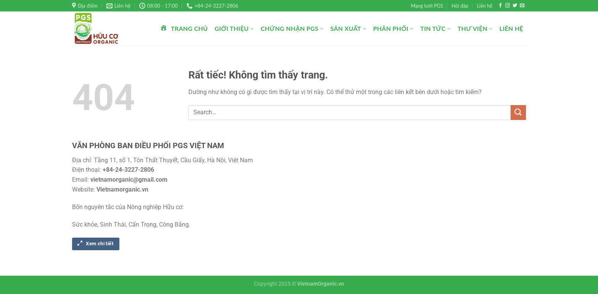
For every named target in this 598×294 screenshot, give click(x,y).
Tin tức (435, 28)
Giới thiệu (234, 28)
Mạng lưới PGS (427, 6)
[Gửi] (518, 112)
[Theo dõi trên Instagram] (507, 5)
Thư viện (475, 28)
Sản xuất (348, 28)
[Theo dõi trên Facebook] (500, 5)
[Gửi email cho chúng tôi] (522, 5)
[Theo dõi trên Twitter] (515, 5)
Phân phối (393, 28)
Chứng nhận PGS (291, 28)
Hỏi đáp (460, 6)
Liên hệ (484, 6)
